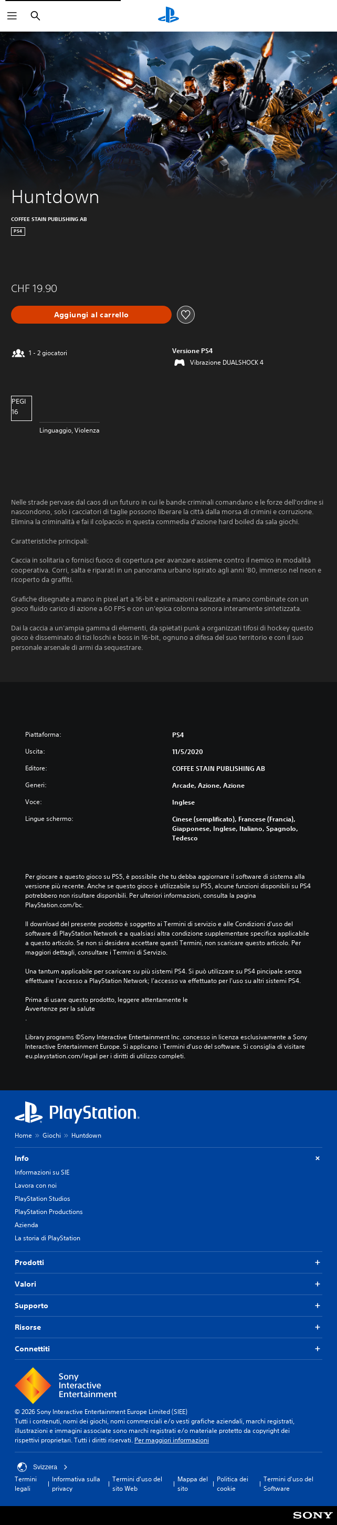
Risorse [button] (168, 1327)
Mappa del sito (192, 1483)
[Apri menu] (12, 16)
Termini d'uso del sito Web (137, 1483)
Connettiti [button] (168, 1349)
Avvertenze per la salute (60, 1009)
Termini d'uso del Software (288, 1483)
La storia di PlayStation (47, 1237)
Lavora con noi (36, 1185)
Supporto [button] (168, 1306)
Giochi (52, 1135)
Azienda (26, 1224)
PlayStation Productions (49, 1211)
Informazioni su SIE (42, 1172)
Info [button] (168, 1158)
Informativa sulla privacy (76, 1483)
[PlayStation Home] (168, 16)
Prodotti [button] (168, 1263)
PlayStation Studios (42, 1198)
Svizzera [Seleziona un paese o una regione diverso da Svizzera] (42, 1467)
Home (23, 1135)
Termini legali (26, 1483)
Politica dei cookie (232, 1483)
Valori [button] (168, 1284)
